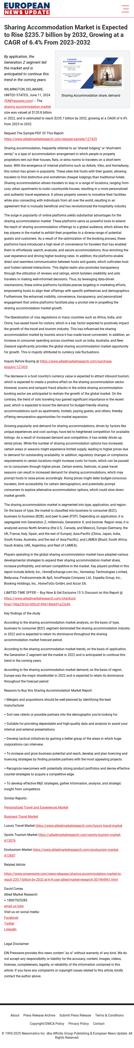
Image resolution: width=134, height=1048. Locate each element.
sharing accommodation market (27, 107)
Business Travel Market (21, 816)
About (15, 1015)
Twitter (9, 923)
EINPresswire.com (19, 101)
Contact (98, 1024)
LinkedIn (10, 929)
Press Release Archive (39, 1015)
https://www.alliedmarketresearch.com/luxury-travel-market (79, 826)
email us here (14, 906)
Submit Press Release (75, 1015)
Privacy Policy (78, 1024)
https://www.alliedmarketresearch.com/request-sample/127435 (50, 139)
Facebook (11, 918)
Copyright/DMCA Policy (47, 1024)
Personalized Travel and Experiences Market (36, 807)
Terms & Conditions (109, 1015)
